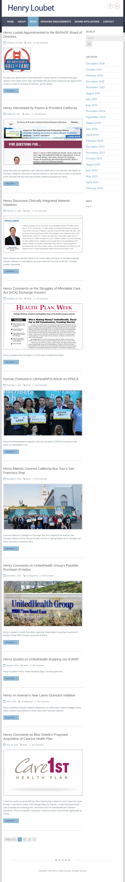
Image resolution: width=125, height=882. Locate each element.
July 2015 (91, 99)
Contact (108, 21)
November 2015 (95, 87)
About (22, 21)
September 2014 (95, 117)
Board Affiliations (87, 21)
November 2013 (95, 152)
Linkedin (117, 6)
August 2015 (93, 93)
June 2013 (91, 170)
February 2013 (94, 188)
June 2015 (91, 105)
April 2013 (92, 182)
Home (10, 21)
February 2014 (94, 140)
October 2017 (94, 69)
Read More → (11, 91)
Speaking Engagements (56, 21)
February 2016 (94, 75)
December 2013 (95, 146)
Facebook (110, 6)
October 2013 (94, 158)
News (33, 21)
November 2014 (95, 111)
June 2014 (92, 128)
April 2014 (92, 134)
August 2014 (93, 122)
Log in (88, 206)
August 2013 (93, 164)
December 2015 (95, 81)
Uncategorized (32, 576)
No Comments (42, 43)
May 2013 (92, 176)
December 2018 (95, 63)
